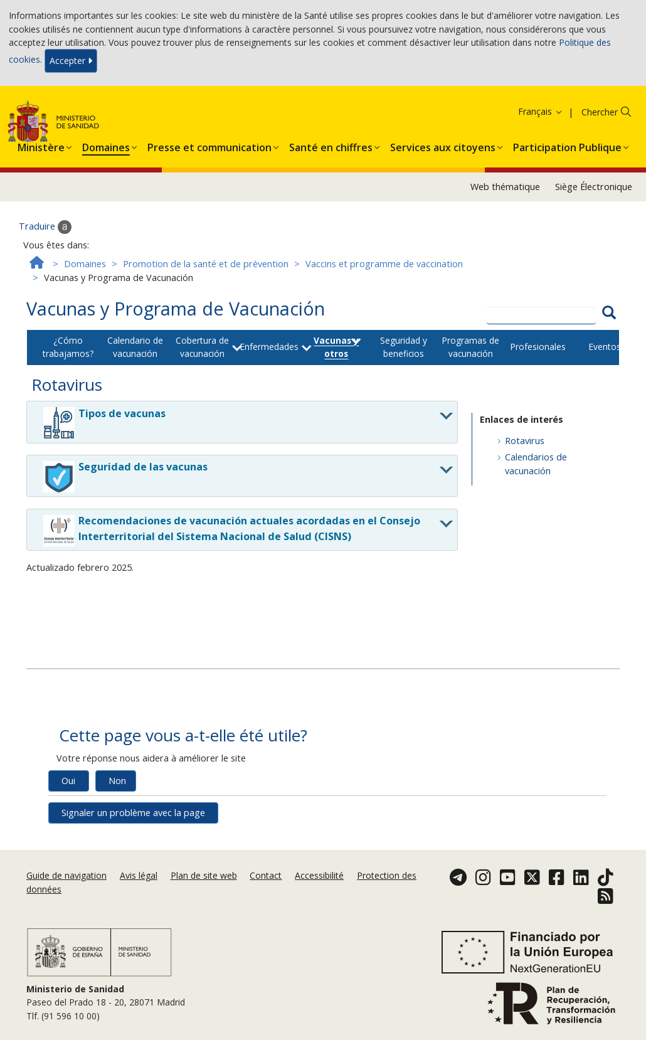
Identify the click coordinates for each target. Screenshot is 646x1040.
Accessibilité (319, 875)
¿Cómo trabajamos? (68, 346)
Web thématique (505, 187)
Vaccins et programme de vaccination (384, 264)
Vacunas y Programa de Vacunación (175, 308)
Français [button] (540, 111)
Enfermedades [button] (269, 347)
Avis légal (138, 875)
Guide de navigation (66, 875)
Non (117, 781)
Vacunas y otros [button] (336, 346)
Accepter (71, 60)
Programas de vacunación (470, 346)
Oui (68, 781)
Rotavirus (524, 441)
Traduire (45, 227)
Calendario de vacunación (135, 346)
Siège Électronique (593, 187)
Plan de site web (204, 875)
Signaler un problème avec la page (133, 813)
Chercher (599, 112)
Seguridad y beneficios (403, 346)
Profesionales (538, 347)
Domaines (85, 264)
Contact (266, 875)
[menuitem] (41, 145)
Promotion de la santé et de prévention (206, 264)
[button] (41, 145)
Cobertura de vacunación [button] (202, 346)
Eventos (604, 347)
